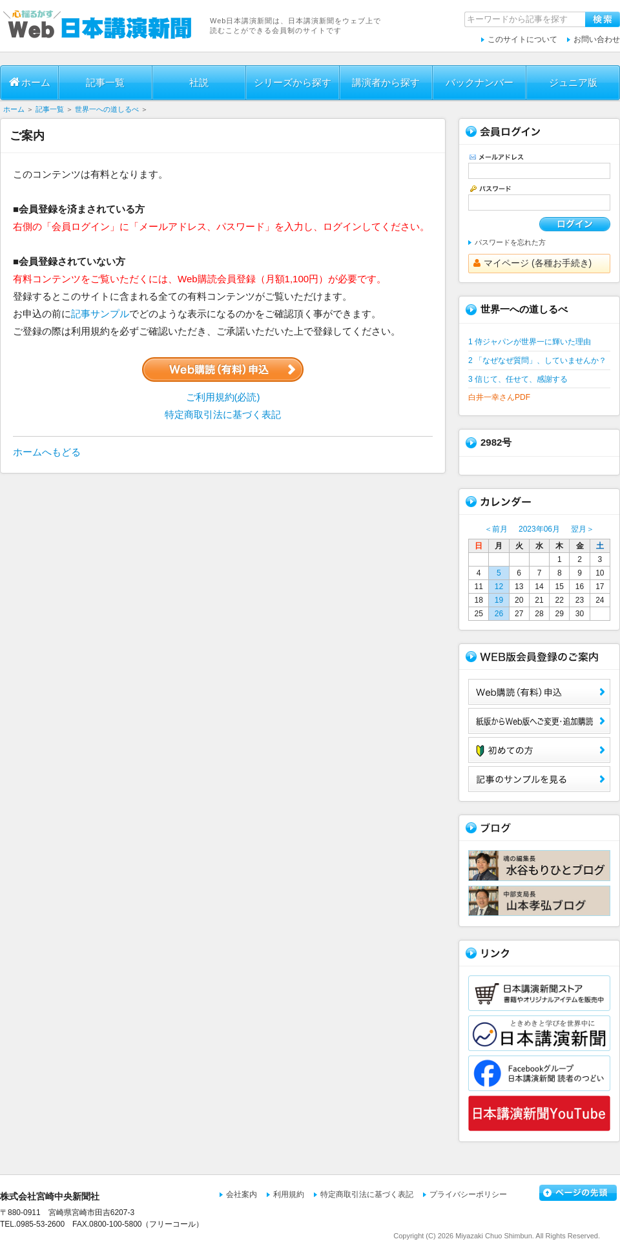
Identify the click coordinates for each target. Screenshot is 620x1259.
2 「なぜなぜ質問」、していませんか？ (537, 360)
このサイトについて (522, 39)
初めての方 (539, 750)
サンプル (539, 779)
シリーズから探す (292, 82)
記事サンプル (100, 313)
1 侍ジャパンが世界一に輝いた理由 (529, 341)
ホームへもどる (47, 451)
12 (499, 586)
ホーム (29, 82)
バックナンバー (479, 82)
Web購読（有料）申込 (539, 692)
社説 (199, 82)
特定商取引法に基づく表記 (223, 414)
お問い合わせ (597, 39)
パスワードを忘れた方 (510, 242)
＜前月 (496, 529)
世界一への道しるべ (107, 109)
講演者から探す (386, 82)
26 (499, 613)
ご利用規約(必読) (223, 396)
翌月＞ (582, 529)
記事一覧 (105, 82)
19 (499, 600)
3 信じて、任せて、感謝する (518, 379)
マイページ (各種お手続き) (532, 263)
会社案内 (241, 1194)
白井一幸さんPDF (499, 397)
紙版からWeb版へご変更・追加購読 (539, 721)
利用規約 (288, 1194)
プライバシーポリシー (468, 1194)
